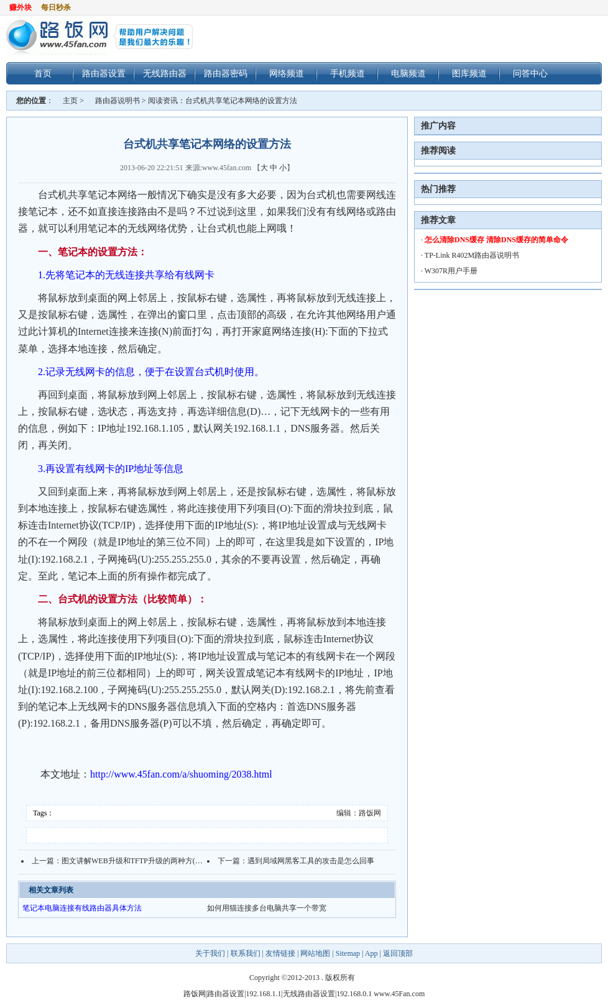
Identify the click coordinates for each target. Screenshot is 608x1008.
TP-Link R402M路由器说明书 (472, 255)
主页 (70, 100)
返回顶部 (398, 953)
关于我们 (211, 953)
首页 (43, 73)
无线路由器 (165, 73)
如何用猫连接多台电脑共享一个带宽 (266, 908)
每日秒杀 (56, 7)
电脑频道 (408, 73)
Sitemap (348, 953)
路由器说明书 (117, 100)
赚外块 (20, 7)
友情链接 (280, 953)
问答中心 (530, 73)
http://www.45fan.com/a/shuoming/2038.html (181, 774)
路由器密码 (225, 73)
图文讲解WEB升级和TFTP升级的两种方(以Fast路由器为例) (158, 860)
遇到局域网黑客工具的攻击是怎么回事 (310, 860)
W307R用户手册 (451, 270)
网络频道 (286, 73)
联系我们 (245, 953)
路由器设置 (104, 73)
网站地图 (315, 953)
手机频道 (347, 73)
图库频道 (469, 73)
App (371, 953)
